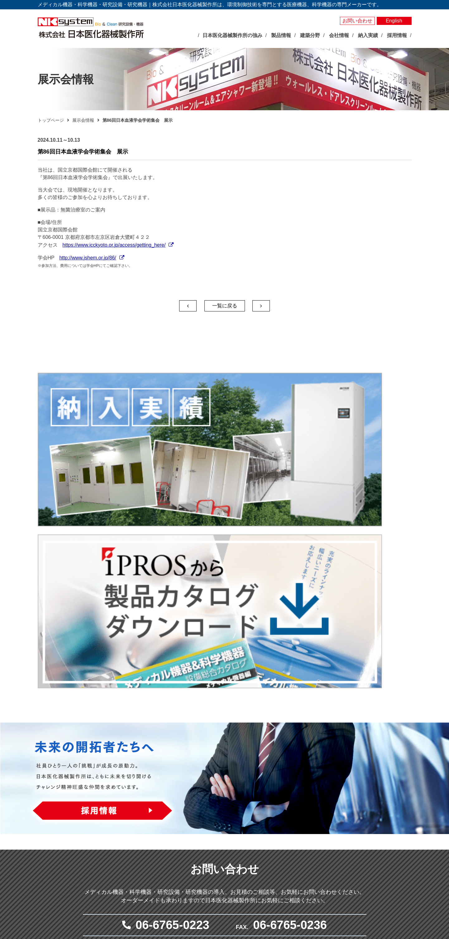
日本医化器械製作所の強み (171, 797)
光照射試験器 (226, 864)
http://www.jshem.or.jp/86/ (87, 257)
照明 (217, 842)
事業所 (157, 871)
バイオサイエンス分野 (228, 797)
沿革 (155, 864)
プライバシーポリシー (374, 837)
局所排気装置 (226, 878)
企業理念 (159, 843)
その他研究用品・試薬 (234, 892)
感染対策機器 (300, 814)
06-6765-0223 (172, 679)
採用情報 (359, 864)
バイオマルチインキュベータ (241, 814)
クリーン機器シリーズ (234, 885)
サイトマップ (364, 848)
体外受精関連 (300, 835)
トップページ (51, 120)
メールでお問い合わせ (221, 731)
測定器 (219, 835)
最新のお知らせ (162, 810)
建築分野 (291, 853)
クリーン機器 (300, 842)
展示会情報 (83, 120)
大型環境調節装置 (230, 821)
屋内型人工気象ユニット (236, 849)
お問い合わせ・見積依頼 (376, 826)
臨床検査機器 (300, 806)
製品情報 (216, 787)
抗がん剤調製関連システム (313, 821)
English (394, 20)
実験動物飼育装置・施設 (236, 871)
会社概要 (159, 857)
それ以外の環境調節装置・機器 (243, 828)
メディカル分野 (296, 797)
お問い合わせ (357, 20)
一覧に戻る (224, 305)
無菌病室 (296, 828)
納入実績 (359, 797)
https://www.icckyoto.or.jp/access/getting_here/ (114, 245)
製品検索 (359, 787)
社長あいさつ (164, 850)
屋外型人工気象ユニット (236, 857)
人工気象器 (223, 806)
